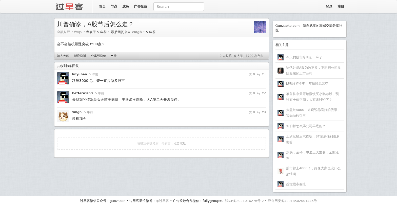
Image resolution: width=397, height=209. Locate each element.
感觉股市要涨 (296, 184)
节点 (114, 6)
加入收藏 (63, 56)
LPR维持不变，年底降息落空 (307, 83)
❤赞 (113, 56)
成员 (125, 6)
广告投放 (140, 6)
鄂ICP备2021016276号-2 (244, 201)
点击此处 (180, 143)
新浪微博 (80, 56)
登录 (329, 6)
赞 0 (252, 74)
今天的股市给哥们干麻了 (304, 57)
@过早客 (162, 201)
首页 (102, 6)
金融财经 (63, 32)
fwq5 (78, 32)
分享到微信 (98, 56)
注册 (341, 6)
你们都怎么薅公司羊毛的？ (306, 126)
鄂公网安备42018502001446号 (292, 201)
